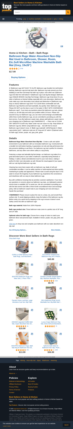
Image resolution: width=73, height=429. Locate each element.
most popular (47, 19)
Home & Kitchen (18, 53)
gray (24, 19)
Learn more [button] (7, 426)
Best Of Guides (33, 384)
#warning (54, 360)
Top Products (13, 405)
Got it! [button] (66, 425)
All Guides (31, 381)
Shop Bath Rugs (14, 238)
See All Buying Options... (18, 230)
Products (31, 390)
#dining (22, 360)
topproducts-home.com (20, 408)
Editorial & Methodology (17, 381)
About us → (13, 373)
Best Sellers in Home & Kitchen (28, 3)
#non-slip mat (31, 360)
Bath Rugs (42, 53)
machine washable (35, 19)
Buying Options (18, 77)
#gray (39, 360)
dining (61, 19)
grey (55, 19)
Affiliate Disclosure (15, 384)
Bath (31, 53)
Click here (12, 224)
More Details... (56, 230)
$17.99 (12, 71)
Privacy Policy (13, 387)
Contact (11, 392)
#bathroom (45, 360)
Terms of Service (14, 390)
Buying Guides (33, 387)
